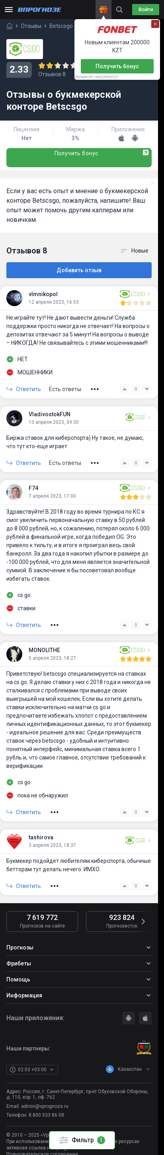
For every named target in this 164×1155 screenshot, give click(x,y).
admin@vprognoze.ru (44, 1106)
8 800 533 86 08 (46, 1115)
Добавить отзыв (79, 270)
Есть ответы (65, 389)
